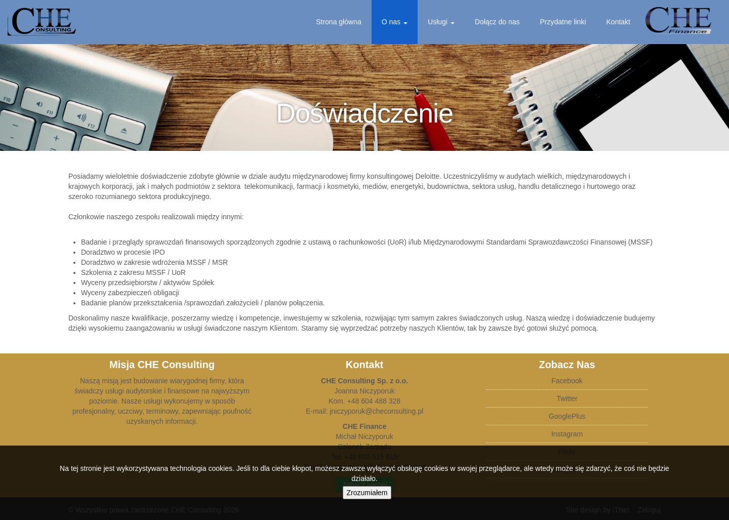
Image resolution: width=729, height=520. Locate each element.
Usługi (441, 22)
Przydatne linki (563, 22)
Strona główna (338, 22)
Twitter (566, 398)
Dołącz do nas (497, 22)
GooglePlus (567, 416)
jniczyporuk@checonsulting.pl (376, 411)
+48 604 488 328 (374, 401)
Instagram (567, 434)
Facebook (566, 381)
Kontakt (618, 22)
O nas (395, 22)
